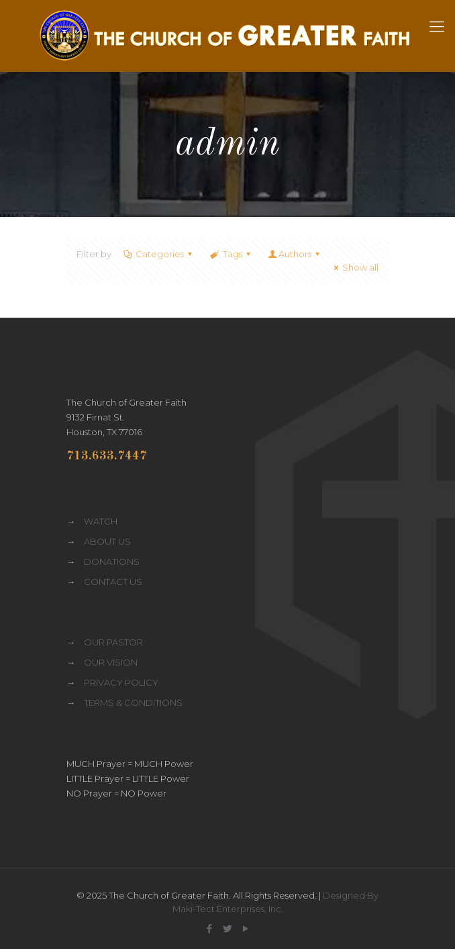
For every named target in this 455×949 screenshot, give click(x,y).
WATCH (100, 521)
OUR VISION (111, 662)
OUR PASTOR (113, 642)
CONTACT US (113, 581)
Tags (231, 253)
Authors (294, 253)
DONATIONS (112, 561)
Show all (354, 267)
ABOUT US (107, 541)
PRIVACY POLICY (121, 682)
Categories (158, 253)
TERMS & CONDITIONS (133, 702)
